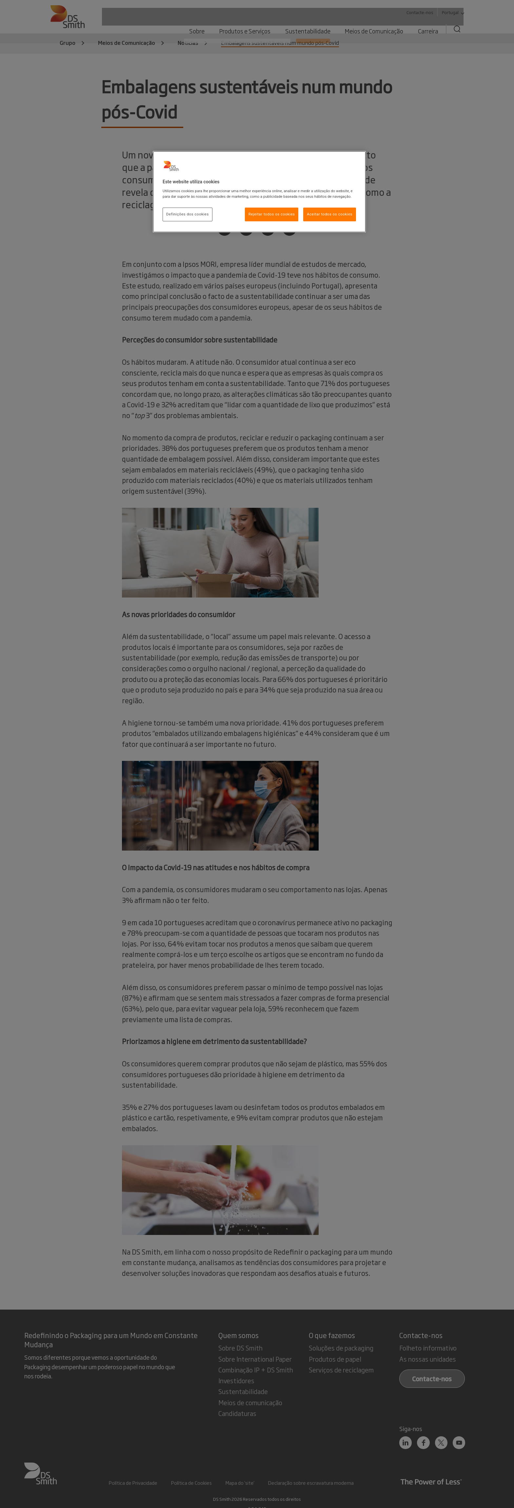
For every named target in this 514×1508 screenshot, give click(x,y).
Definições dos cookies (187, 214)
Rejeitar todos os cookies (271, 214)
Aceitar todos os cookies (329, 214)
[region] (259, 192)
